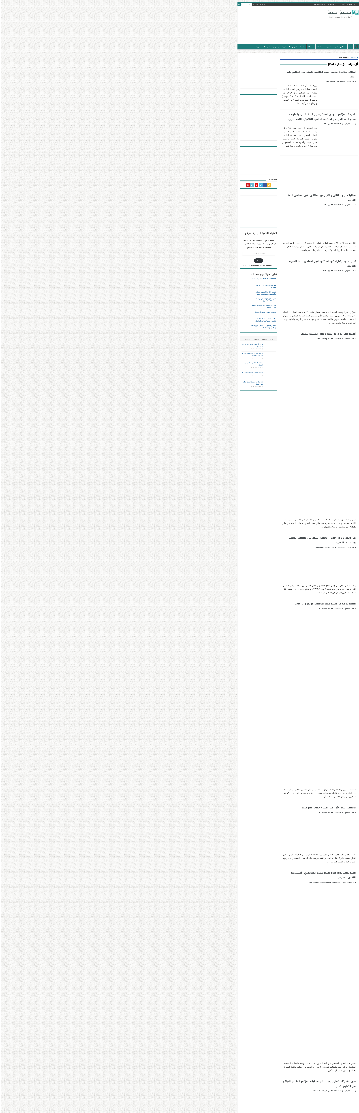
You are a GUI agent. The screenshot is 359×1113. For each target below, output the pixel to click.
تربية (164, 46)
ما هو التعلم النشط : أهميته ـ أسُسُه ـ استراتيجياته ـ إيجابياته (146, 320)
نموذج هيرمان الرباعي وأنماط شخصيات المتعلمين (146, 299)
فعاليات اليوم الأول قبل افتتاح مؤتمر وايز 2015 (209, 807)
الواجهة (208, 547)
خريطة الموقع (212, 4)
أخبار (231, 46)
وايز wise (231, 547)
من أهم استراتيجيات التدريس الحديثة (146, 286)
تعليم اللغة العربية (143, 46)
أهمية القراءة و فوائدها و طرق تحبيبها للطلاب (208, 334)
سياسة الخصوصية (200, 4)
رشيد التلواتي (230, 124)
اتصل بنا (229, 4)
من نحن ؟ (237, 4)
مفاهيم (224, 46)
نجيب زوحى (231, 81)
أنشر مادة (222, 4)
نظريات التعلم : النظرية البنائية (145, 312)
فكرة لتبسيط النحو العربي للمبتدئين (144, 278)
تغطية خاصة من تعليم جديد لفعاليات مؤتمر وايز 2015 (206, 603)
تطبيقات (208, 46)
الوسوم (128, 339)
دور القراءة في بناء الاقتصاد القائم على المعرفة (144, 306)
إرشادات (191, 46)
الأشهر (145, 339)
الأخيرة (153, 339)
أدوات (216, 46)
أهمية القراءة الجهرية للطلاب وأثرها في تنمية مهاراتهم (146, 293)
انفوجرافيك (173, 46)
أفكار (199, 46)
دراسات (183, 46)
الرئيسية (237, 46)
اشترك (139, 261)
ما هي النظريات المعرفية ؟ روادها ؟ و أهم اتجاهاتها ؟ (143, 326)
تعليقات (136, 339)
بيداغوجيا (156, 46)
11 (204, 270)
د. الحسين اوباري (229, 882)
